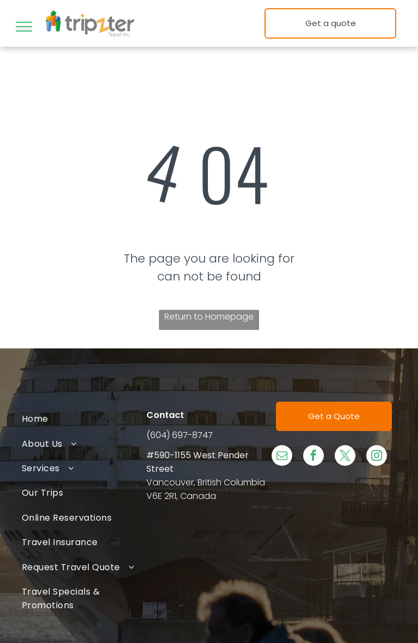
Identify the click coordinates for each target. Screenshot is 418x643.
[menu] (24, 27)
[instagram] (376, 457)
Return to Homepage (209, 316)
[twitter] (345, 457)
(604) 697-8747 (179, 435)
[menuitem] (84, 419)
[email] (282, 457)
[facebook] (313, 457)
